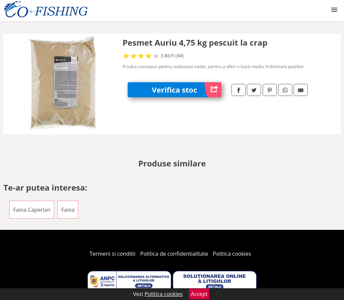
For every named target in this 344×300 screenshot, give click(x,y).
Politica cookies (232, 253)
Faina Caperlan (31, 209)
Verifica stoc (186, 89)
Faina (68, 209)
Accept (199, 294)
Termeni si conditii (113, 253)
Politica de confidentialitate (174, 253)
